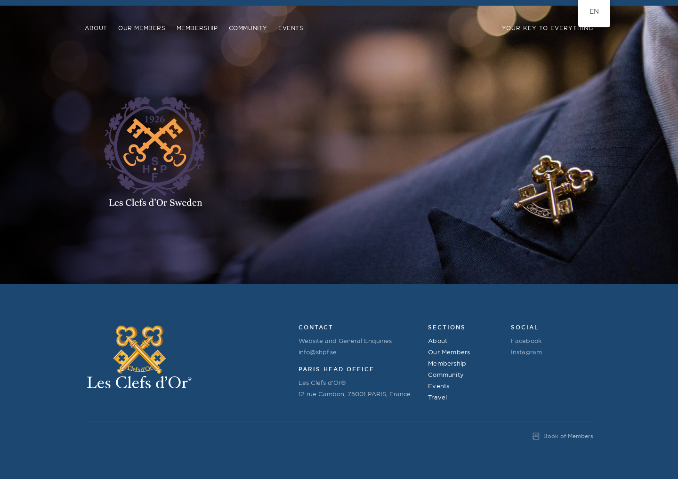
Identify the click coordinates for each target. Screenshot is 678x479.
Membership (197, 28)
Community (446, 374)
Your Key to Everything (547, 28)
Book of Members (568, 436)
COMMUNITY (248, 28)
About (96, 28)
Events (291, 28)
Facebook (526, 340)
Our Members (142, 28)
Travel (437, 397)
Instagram (526, 352)
